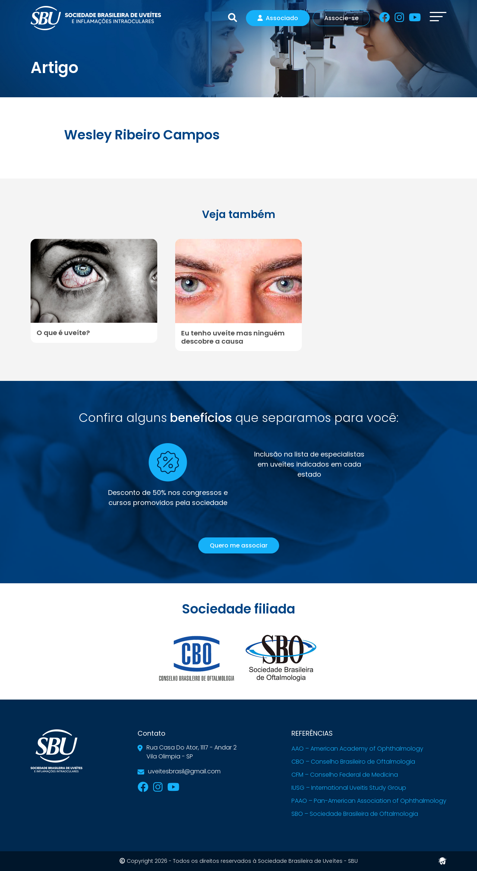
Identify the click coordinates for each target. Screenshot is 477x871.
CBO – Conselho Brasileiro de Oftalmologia (353, 761)
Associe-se (341, 18)
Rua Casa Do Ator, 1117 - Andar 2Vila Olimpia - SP (191, 752)
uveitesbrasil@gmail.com (184, 771)
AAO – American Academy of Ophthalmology (357, 748)
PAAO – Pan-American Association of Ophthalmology (368, 800)
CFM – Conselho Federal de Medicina (344, 774)
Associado (278, 18)
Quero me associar (239, 545)
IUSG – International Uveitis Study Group (348, 787)
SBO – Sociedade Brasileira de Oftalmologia (354, 814)
